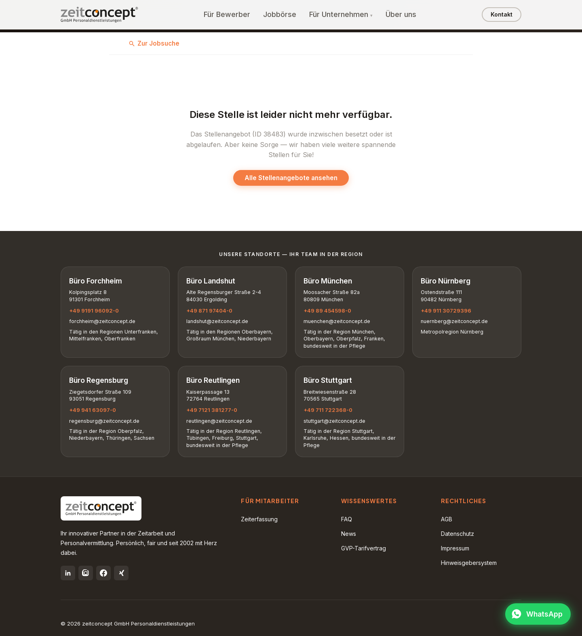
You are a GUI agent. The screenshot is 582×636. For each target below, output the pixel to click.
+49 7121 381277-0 (211, 410)
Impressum (455, 548)
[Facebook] (103, 573)
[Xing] (121, 573)
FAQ (346, 519)
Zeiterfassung (259, 519)
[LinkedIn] (68, 573)
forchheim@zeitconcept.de (102, 321)
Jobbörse (279, 14)
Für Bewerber (227, 14)
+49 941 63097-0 (92, 410)
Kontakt (501, 14)
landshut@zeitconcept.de (217, 321)
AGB (446, 519)
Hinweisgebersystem (469, 562)
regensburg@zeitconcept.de (104, 421)
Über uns (401, 14)
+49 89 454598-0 (327, 310)
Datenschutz (457, 533)
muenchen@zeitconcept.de (337, 321)
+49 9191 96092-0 (94, 310)
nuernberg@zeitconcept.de (454, 321)
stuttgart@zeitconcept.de (334, 421)
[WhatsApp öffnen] (538, 614)
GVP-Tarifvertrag (363, 548)
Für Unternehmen (338, 14)
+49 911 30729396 (446, 310)
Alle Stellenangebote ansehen (291, 178)
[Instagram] (85, 573)
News (348, 533)
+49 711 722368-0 (328, 410)
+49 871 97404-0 (209, 310)
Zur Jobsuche (154, 43)
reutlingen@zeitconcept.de (219, 421)
